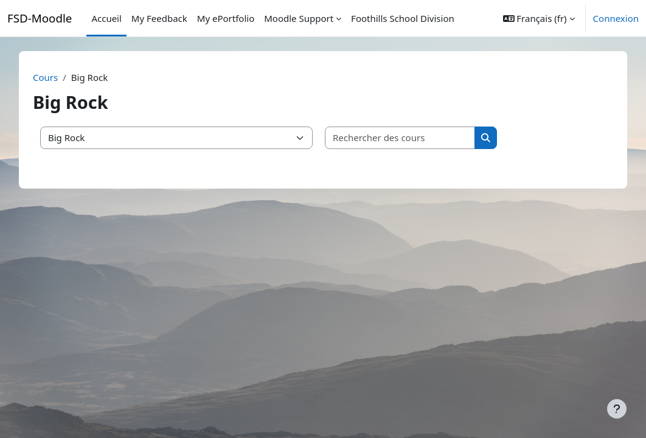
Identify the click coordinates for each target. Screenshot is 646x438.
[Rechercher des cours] (410, 138)
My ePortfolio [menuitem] (225, 18)
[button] (539, 18)
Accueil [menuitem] (106, 18)
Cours (55, 77)
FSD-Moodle (39, 18)
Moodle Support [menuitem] (298, 18)
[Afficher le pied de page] (617, 409)
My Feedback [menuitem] (159, 18)
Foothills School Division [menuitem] (402, 18)
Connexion (616, 18)
